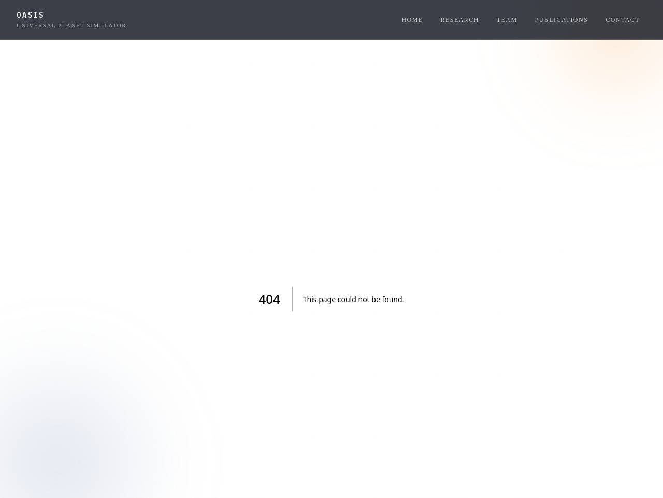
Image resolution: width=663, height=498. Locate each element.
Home (412, 19)
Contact (623, 19)
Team (507, 19)
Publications (561, 19)
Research (460, 19)
